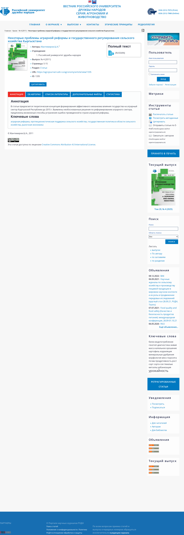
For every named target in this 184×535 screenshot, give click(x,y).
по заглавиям (158, 257)
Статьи (43, 67)
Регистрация (170, 84)
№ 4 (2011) (23, 31)
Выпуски (73, 24)
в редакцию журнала (119, 533)
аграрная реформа (20, 121)
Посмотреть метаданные (165, 118)
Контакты (93, 24)
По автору (157, 253)
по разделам (158, 260)
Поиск (151, 225)
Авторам (156, 426)
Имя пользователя (156, 58)
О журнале (52, 24)
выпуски (156, 250)
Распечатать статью (163, 114)
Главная (34, 24)
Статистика (113, 94)
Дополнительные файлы (87, 94)
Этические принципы (118, 24)
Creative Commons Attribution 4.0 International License (68, 144)
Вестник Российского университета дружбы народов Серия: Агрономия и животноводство (92, 11)
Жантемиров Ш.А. (50, 46)
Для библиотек (159, 430)
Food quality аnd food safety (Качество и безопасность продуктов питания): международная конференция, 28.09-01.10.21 (163, 314)
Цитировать (159, 121)
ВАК (162, 276)
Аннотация (16, 94)
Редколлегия (146, 24)
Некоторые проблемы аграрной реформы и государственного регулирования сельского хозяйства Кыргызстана (71, 31)
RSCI (162, 323)
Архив (15, 31)
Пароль (152, 66)
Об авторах (34, 94)
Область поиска (163, 235)
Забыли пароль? (156, 84)
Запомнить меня (157, 74)
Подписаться (158, 407)
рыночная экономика (32, 124)
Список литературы (56, 94)
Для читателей (159, 423)
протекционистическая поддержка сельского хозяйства (59, 121)
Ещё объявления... (168, 327)
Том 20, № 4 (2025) (163, 209)
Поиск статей (52, 526)
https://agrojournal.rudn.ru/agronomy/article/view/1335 (64, 72)
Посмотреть (158, 403)
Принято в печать (163, 153)
